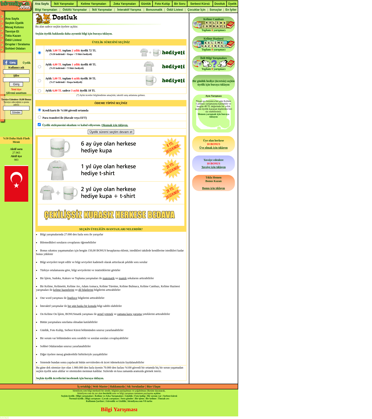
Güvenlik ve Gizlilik (116, 401)
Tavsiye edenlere (213, 163)
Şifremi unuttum (16, 93)
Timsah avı (163, 398)
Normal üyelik (76, 398)
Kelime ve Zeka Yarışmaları (109, 396)
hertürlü (107, 393)
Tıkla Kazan (13, 35)
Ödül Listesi (13, 40)
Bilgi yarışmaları (84, 396)
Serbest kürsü (170, 396)
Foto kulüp (139, 396)
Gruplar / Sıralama (17, 44)
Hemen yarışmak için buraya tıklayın (213, 115)
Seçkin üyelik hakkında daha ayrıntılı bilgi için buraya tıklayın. (73, 33)
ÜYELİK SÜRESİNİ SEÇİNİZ (111, 42)
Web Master (100, 386)
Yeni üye (16, 89)
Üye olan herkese (213, 144)
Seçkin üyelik (67, 396)
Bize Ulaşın (153, 386)
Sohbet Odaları (15, 48)
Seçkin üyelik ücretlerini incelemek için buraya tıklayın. (70, 378)
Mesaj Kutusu (14, 27)
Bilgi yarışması (92, 398)
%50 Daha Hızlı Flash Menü (16, 140)
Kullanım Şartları (95, 401)
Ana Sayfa (12, 18)
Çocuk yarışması (110, 398)
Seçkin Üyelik (14, 23)
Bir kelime (151, 398)
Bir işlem (139, 398)
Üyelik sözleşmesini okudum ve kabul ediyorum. (71, 125)
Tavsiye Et (12, 31)
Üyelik (26, 62)
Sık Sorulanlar (136, 386)
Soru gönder (127, 398)
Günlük (129, 396)
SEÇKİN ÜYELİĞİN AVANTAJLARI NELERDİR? (111, 229)
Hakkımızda (117, 386)
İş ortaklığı (84, 386)
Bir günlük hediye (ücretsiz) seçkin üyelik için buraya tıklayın (213, 82)
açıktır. (157, 393)
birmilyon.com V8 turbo (140, 401)
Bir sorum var (154, 396)
